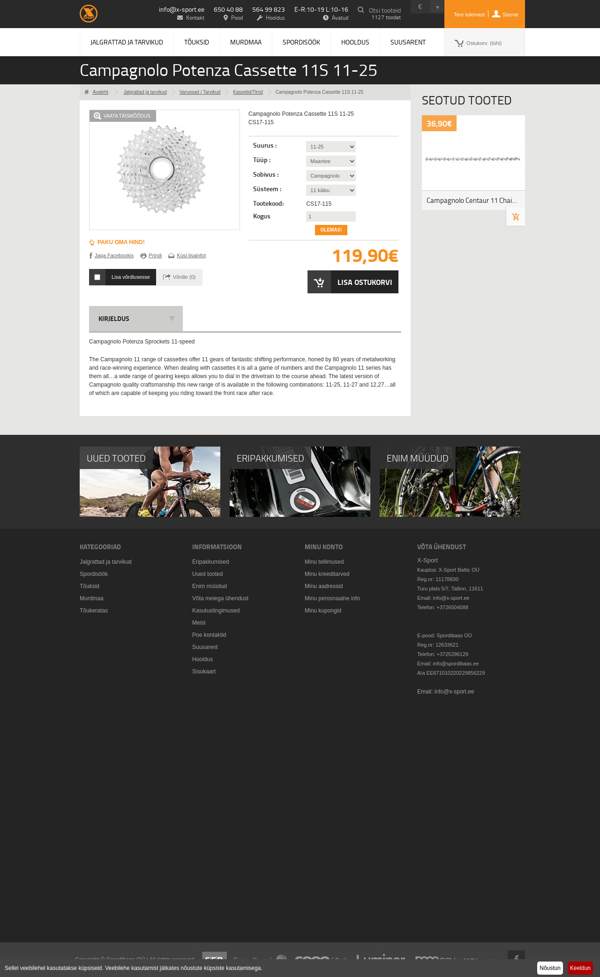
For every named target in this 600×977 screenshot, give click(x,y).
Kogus (261, 216)
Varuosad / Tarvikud (200, 92)
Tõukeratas (94, 610)
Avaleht (100, 92)
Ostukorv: (484, 43)
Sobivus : (266, 174)
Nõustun (550, 968)
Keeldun (580, 968)
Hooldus (355, 41)
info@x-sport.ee (181, 9)
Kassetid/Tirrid (248, 92)
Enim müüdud (209, 586)
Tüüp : (262, 160)
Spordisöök (301, 41)
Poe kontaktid (209, 635)
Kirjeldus (113, 318)
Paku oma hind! (121, 242)
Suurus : (265, 145)
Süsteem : (268, 189)
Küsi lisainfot (191, 255)
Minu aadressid (324, 586)
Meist (199, 622)
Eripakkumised (210, 562)
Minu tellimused (324, 562)
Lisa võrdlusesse (131, 277)
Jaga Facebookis (114, 255)
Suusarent (408, 41)
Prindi (155, 255)
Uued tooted (207, 574)
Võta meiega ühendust (220, 598)
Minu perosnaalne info (332, 598)
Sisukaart (204, 671)
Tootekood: (268, 203)
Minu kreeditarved (327, 574)
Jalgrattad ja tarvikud (126, 41)
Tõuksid (196, 41)
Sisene (510, 14)
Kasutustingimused (216, 610)
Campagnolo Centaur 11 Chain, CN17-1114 (476, 200)
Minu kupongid (323, 610)
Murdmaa (246, 41)
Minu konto (324, 547)
